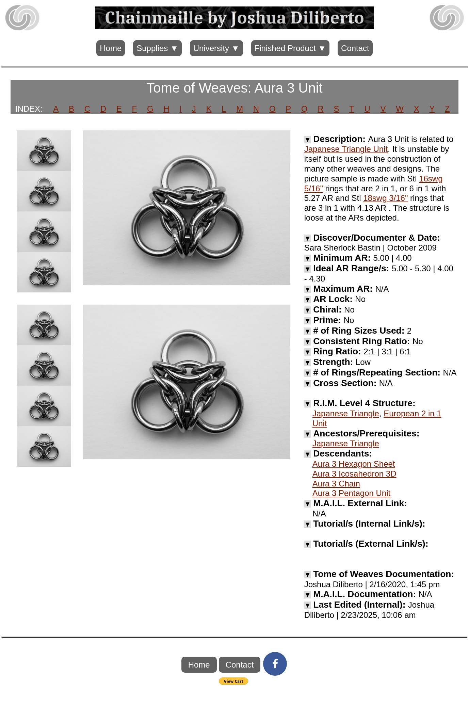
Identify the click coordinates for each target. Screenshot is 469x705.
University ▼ (216, 48)
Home (111, 48)
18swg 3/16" (385, 198)
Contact (355, 48)
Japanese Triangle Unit (346, 149)
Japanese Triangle (345, 413)
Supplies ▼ (157, 48)
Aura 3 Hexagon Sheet (353, 463)
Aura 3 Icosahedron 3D (354, 473)
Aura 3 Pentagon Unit (351, 493)
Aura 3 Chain (336, 483)
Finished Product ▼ (290, 48)
